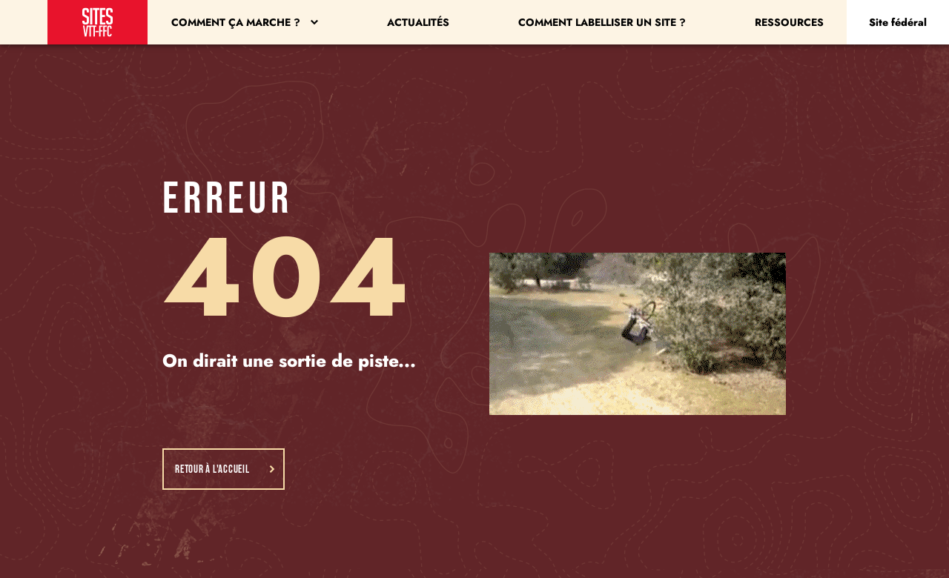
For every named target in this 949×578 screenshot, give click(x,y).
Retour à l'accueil (225, 469)
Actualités (418, 22)
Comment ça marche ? (244, 22)
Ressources (789, 22)
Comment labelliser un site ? (602, 22)
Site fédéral (898, 22)
